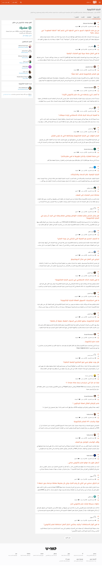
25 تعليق (76, 459)
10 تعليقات (77, 296)
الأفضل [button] (76, 17)
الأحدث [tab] (82, 17)
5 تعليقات (77, 358)
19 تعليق (77, 255)
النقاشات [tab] (89, 17)
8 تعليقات (77, 26)
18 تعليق (77, 235)
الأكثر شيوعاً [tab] (96, 17)
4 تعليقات (76, 70)
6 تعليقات (77, 49)
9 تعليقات (77, 338)
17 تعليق (77, 191)
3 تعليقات (76, 91)
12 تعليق (76, 152)
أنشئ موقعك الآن (27, 36)
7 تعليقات (76, 111)
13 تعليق (76, 479)
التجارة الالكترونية (91, 26)
